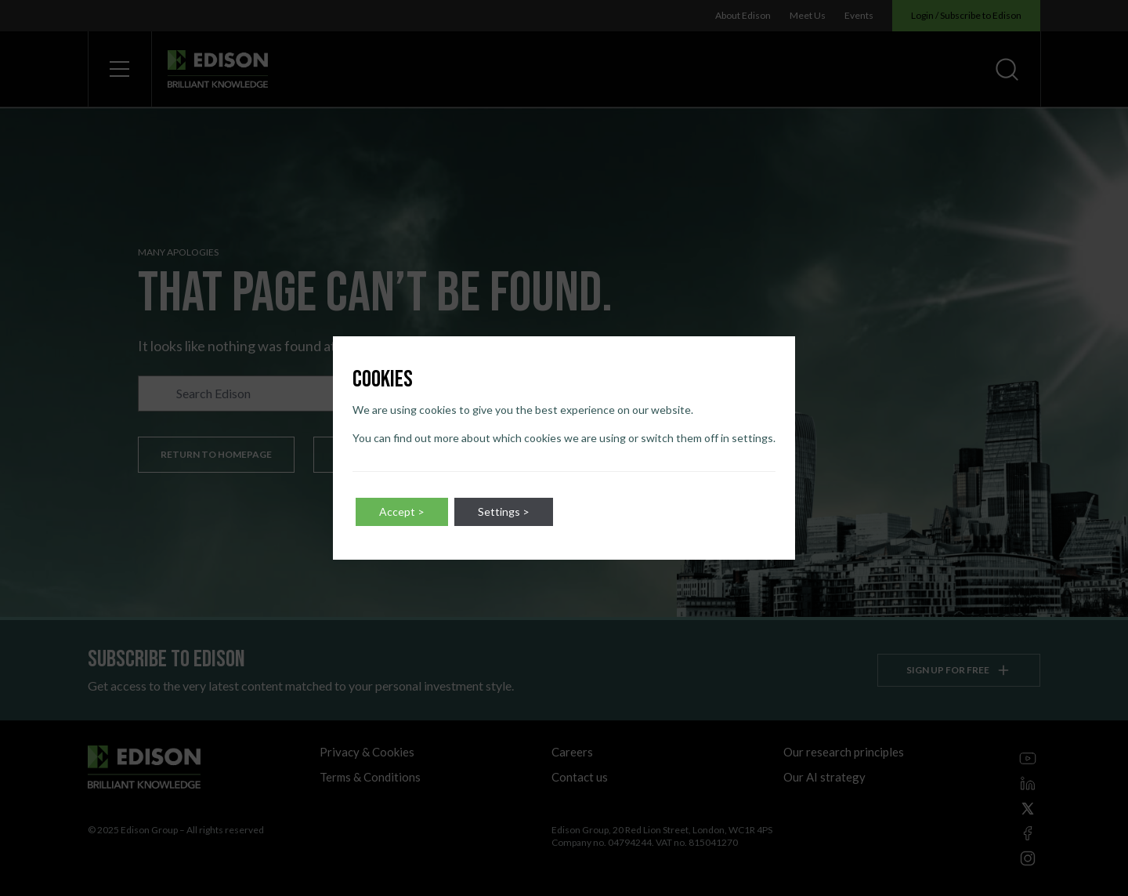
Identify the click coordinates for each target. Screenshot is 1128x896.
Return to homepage (216, 454)
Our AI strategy (824, 777)
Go (471, 393)
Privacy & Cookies (367, 752)
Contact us (579, 777)
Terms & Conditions (370, 777)
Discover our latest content (416, 454)
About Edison (743, 15)
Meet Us (808, 15)
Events (858, 15)
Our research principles (843, 752)
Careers (572, 752)
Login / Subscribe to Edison (966, 15)
